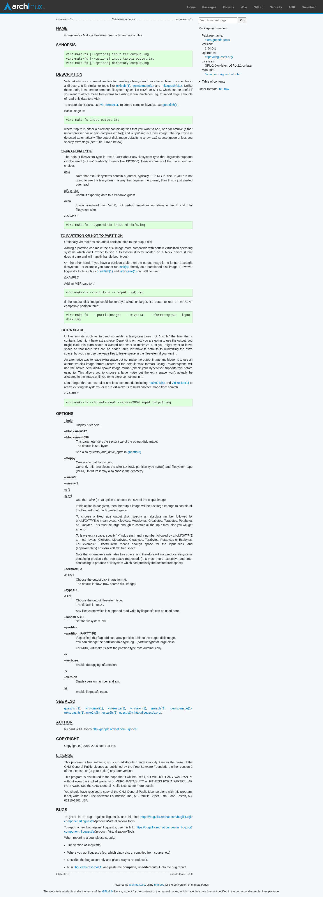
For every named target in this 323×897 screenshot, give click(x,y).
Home (191, 7)
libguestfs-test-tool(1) (88, 867)
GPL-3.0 (107, 891)
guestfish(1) (170, 104)
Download (309, 7)
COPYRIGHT (67, 739)
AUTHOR (64, 722)
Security (276, 7)
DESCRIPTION (69, 74)
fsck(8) (124, 267)
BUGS (61, 810)
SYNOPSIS (66, 45)
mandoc (159, 884)
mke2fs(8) (93, 712)
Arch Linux (24, 6)
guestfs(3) (134, 452)
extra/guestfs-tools (217, 40)
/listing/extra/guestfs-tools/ (222, 74)
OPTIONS (64, 413)
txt (220, 89)
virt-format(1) (109, 104)
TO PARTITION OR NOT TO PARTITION (92, 235)
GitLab (258, 7)
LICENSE (64, 755)
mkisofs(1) (123, 85)
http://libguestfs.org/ (147, 712)
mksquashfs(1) (172, 85)
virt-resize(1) (128, 271)
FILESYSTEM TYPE (76, 150)
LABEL (74, 617)
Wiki (244, 7)
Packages (209, 7)
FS (71, 590)
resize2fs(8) (157, 383)
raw (226, 89)
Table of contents (213, 81)
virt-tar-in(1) (138, 708)
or (71, 190)
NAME (61, 28)
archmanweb (137, 884)
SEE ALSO (65, 701)
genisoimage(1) (143, 85)
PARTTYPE (80, 633)
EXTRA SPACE (72, 330)
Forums (228, 7)
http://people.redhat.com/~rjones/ (114, 729)
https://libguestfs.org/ (219, 57)
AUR (292, 7)
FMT (74, 569)
